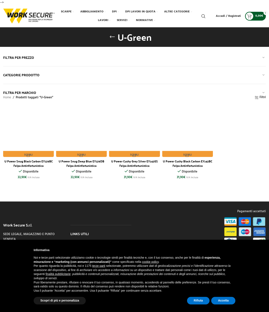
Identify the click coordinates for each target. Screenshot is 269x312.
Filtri (263, 97)
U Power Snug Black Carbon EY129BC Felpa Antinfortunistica (27, 162)
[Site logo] (29, 15)
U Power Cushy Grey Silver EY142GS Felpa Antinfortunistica (134, 162)
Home (7, 97)
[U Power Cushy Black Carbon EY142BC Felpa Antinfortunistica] (187, 130)
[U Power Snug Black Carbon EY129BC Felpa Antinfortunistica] (27, 130)
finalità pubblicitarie (58, 274)
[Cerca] (203, 16)
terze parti (98, 265)
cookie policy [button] (150, 261)
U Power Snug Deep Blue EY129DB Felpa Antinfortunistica (81, 162)
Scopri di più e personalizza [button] (59, 300)
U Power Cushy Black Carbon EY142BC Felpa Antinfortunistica (188, 162)
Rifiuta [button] (198, 300)
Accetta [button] (223, 300)
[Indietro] (112, 37)
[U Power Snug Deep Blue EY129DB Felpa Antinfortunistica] (81, 130)
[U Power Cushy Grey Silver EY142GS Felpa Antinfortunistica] (134, 130)
